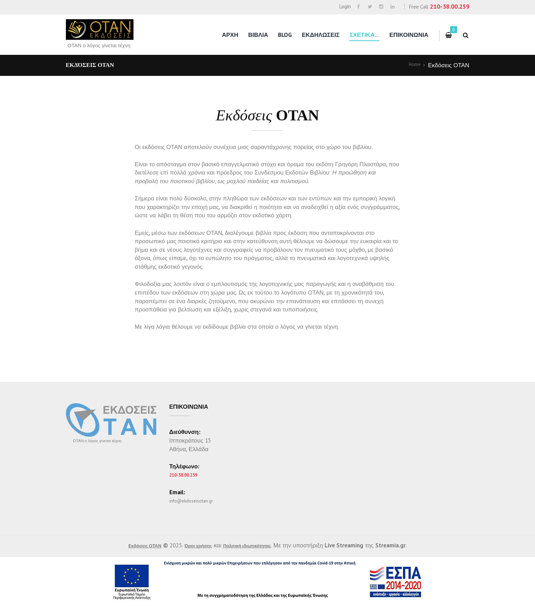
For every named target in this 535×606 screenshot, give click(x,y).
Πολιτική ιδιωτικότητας (256, 545)
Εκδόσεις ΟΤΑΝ (133, 545)
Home (412, 65)
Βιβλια (258, 35)
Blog (285, 35)
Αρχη (230, 35)
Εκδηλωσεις (321, 35)
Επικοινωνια (408, 35)
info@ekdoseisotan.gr (197, 500)
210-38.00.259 (449, 6)
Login (345, 6)
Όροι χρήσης (196, 545)
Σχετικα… (364, 35)
